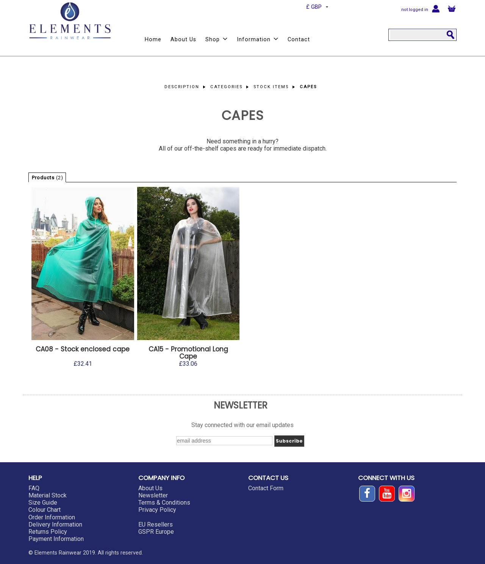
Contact (299, 39)
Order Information (51, 517)
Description (181, 86)
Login (436, 8)
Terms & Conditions (164, 502)
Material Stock (47, 495)
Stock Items (271, 86)
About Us (183, 39)
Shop (216, 39)
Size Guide (42, 502)
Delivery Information (55, 524)
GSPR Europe (156, 531)
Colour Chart (44, 509)
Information (257, 39)
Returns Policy (47, 531)
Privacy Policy (157, 509)
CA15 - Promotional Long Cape (188, 353)
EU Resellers (155, 524)
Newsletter (153, 495)
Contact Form (265, 488)
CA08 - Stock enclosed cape (83, 349)
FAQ (33, 488)
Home (153, 39)
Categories (226, 86)
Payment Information (56, 538)
